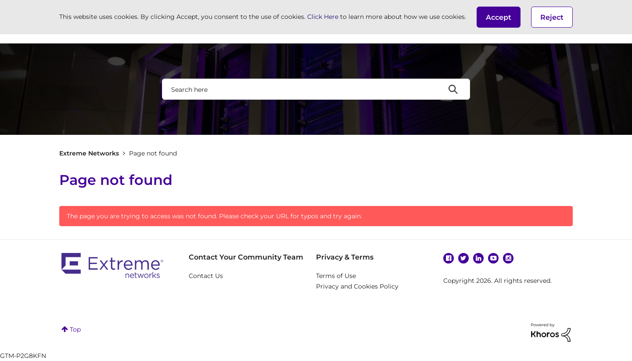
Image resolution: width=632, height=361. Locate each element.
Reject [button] (552, 17)
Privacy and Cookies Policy (357, 286)
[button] (499, 17)
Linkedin (478, 258)
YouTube (493, 258)
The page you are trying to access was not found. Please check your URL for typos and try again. (214, 216)
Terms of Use (336, 276)
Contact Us (206, 276)
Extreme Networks (89, 153)
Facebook (448, 258)
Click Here (322, 17)
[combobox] (316, 89)
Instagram (508, 258)
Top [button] (75, 329)
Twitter (463, 258)
